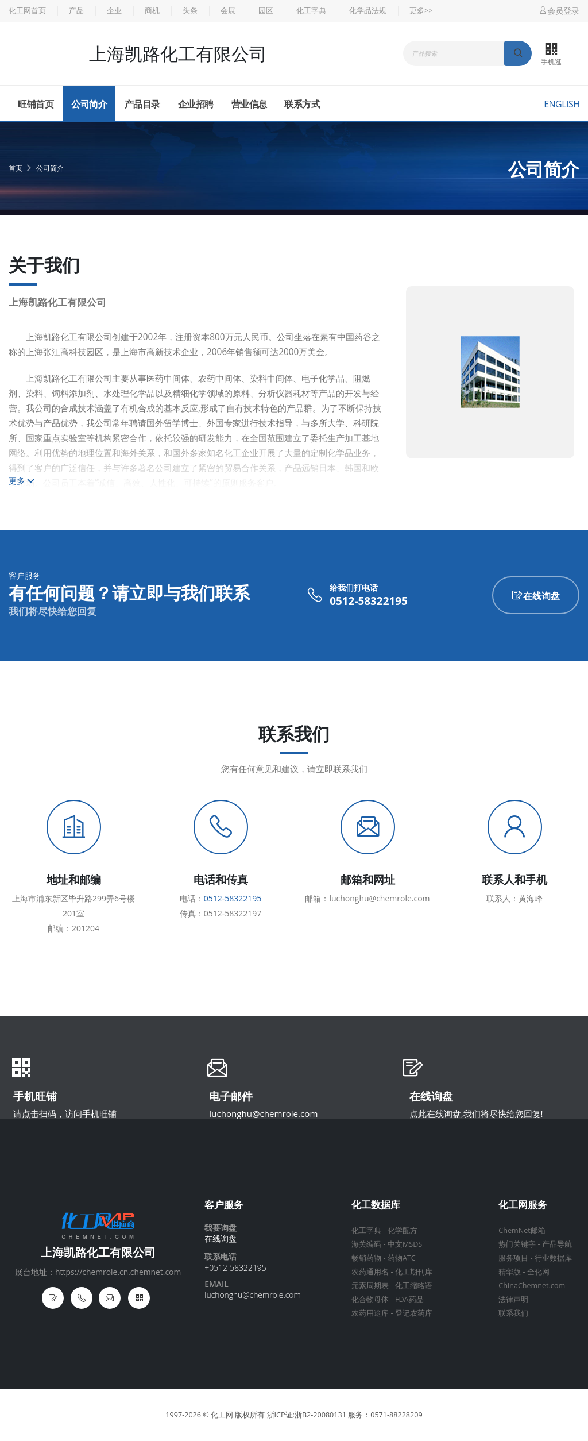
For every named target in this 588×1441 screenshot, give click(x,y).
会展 (227, 11)
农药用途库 (370, 1313)
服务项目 (513, 1258)
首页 (15, 168)
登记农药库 (413, 1313)
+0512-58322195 (235, 1267)
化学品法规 (367, 11)
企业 (114, 11)
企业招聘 (196, 104)
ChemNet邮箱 (521, 1230)
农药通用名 (370, 1272)
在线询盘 (536, 595)
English (561, 104)
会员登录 (558, 10)
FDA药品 (409, 1299)
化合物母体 (370, 1299)
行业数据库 (553, 1258)
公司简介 (89, 104)
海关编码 (366, 1244)
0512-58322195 (369, 601)
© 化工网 (218, 1415)
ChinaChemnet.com (531, 1285)
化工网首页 (27, 11)
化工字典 (311, 11)
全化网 (538, 1272)
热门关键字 (517, 1244)
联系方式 (302, 104)
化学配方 (402, 1230)
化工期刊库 (413, 1272)
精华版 (509, 1272)
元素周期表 (370, 1285)
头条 (190, 11)
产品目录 (142, 104)
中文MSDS (405, 1244)
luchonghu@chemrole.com (263, 1113)
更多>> (420, 11)
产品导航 (557, 1244)
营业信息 (249, 104)
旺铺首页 (35, 104)
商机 (152, 11)
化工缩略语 (413, 1285)
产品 (76, 11)
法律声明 (513, 1299)
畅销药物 (366, 1258)
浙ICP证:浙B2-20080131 (306, 1415)
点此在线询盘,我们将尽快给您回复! (476, 1113)
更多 (21, 480)
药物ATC (402, 1258)
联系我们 (513, 1313)
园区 (265, 11)
